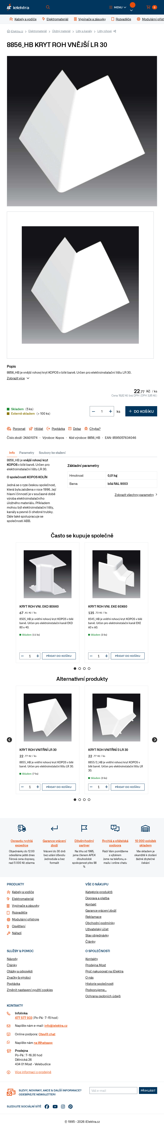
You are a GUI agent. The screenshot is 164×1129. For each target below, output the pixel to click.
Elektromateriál (37, 31)
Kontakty (91, 958)
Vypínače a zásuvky (25, 905)
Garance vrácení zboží (100, 910)
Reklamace (93, 916)
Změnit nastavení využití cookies (30, 989)
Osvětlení (18, 926)
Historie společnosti (99, 983)
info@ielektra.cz (55, 1025)
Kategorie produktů (99, 892)
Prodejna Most (95, 965)
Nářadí (17, 933)
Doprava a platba (97, 898)
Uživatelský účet (96, 929)
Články (90, 941)
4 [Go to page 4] (89, 668)
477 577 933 (23, 1017)
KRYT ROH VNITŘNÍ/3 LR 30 (108, 749)
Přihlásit (148, 1090)
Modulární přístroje (25, 919)
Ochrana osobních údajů (103, 996)
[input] (30, 656)
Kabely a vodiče (23, 892)
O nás (89, 977)
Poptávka (13, 983)
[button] (117, 7)
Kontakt (90, 904)
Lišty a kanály (84, 31)
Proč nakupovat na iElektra (104, 971)
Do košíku (141, 411)
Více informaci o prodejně (33, 1072)
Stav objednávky (97, 935)
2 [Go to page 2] (79, 668)
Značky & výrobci (19, 977)
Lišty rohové (104, 31)
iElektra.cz (17, 31)
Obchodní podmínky (100, 923)
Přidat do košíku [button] (59, 655)
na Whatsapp (43, 1042)
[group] (47, 602)
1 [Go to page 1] (75, 668)
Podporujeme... (96, 989)
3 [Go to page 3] (84, 668)
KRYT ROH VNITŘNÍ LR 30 (38, 749)
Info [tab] (12, 452)
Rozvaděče (19, 912)
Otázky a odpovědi (20, 971)
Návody (12, 958)
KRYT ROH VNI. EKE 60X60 (107, 606)
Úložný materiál (61, 31)
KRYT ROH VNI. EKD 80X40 (39, 606)
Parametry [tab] (26, 452)
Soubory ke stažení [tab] (52, 452)
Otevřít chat (47, 1034)
